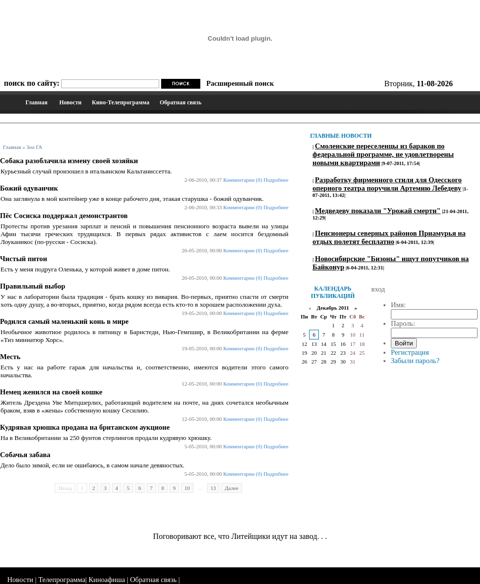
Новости (70, 102)
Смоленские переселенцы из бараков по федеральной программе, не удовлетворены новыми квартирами (383, 154)
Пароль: (403, 323)
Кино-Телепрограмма (120, 102)
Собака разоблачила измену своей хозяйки (69, 161)
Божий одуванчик (29, 188)
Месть (10, 357)
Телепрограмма (61, 580)
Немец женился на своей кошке (51, 392)
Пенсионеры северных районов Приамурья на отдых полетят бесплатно (389, 237)
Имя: (398, 305)
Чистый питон (23, 259)
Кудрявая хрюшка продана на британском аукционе (84, 427)
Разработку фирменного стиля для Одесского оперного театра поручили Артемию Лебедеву (387, 184)
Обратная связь (180, 102)
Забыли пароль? (415, 361)
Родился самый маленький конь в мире (64, 321)
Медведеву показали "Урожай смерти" (378, 211)
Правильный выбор (32, 286)
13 (213, 488)
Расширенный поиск (240, 83)
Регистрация (410, 352)
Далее (232, 488)
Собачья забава (25, 455)
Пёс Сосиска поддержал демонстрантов (64, 215)
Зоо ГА (34, 147)
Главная (36, 102)
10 (187, 488)
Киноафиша (107, 580)
